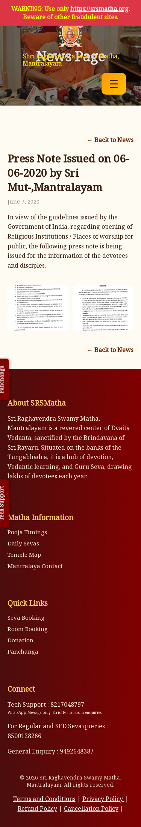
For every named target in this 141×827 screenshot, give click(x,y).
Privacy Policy (103, 799)
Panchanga (23, 651)
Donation (20, 640)
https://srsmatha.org (99, 9)
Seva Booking (26, 617)
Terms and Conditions (44, 799)
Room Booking (28, 629)
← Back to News (110, 140)
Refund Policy (37, 808)
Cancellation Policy (91, 808)
